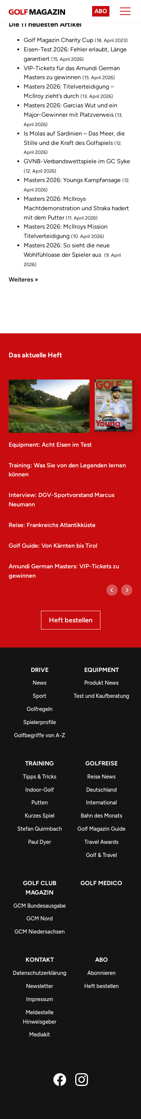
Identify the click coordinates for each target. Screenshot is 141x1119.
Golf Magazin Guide (101, 828)
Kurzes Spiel (40, 815)
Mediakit (39, 1034)
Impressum (39, 999)
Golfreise (101, 763)
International (101, 802)
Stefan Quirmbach (39, 828)
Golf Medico (101, 883)
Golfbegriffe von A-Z (39, 735)
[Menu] (125, 11)
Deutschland (101, 789)
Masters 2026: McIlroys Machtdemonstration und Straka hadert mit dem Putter (76, 208)
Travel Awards (101, 842)
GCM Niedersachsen (39, 931)
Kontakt (40, 959)
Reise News (101, 776)
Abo (100, 11)
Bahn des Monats (101, 815)
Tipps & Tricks (39, 776)
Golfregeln (40, 709)
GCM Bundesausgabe (40, 905)
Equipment (101, 669)
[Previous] (112, 590)
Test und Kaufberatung (101, 696)
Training (39, 763)
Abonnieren (101, 973)
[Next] (126, 590)
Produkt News (101, 682)
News (40, 682)
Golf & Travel (101, 855)
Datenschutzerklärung (39, 973)
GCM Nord (39, 918)
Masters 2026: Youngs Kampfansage (72, 180)
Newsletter (39, 986)
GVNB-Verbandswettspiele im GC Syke (77, 161)
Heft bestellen (70, 620)
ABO (101, 959)
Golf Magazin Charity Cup (58, 40)
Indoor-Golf (39, 789)
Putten (40, 802)
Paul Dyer (39, 842)
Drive (40, 669)
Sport (39, 696)
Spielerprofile (39, 722)
